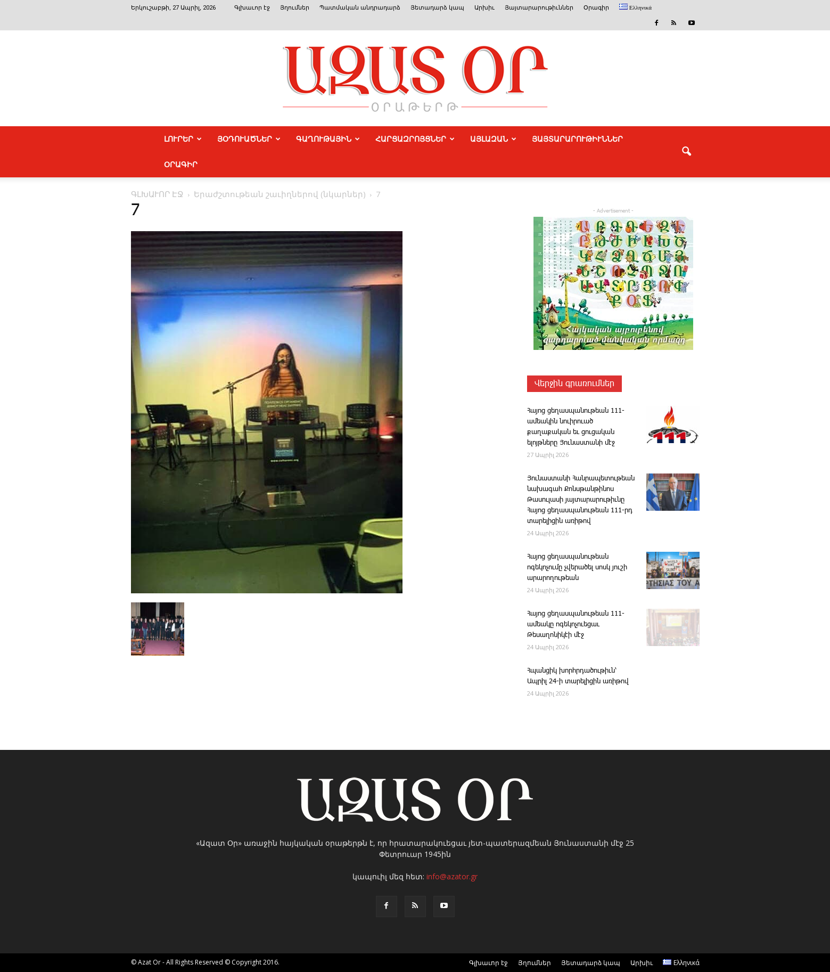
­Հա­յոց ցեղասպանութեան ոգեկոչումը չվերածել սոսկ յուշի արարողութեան (577, 567)
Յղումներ (294, 7)
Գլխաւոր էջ (252, 7)
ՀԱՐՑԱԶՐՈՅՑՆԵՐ (415, 139)
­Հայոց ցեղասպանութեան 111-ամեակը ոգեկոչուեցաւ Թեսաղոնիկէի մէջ (575, 624)
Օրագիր (596, 7)
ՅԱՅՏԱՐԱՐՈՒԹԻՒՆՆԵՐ (577, 139)
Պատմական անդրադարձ (359, 7)
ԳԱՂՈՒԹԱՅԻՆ (328, 139)
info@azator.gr (452, 876)
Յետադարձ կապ (437, 7)
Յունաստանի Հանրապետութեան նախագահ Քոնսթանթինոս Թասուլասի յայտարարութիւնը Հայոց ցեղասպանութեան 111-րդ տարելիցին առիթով (581, 500)
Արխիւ (484, 7)
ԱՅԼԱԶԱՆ (493, 139)
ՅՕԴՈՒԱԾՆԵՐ (249, 139)
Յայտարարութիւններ (539, 7)
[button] (687, 152)
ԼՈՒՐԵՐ (183, 139)
